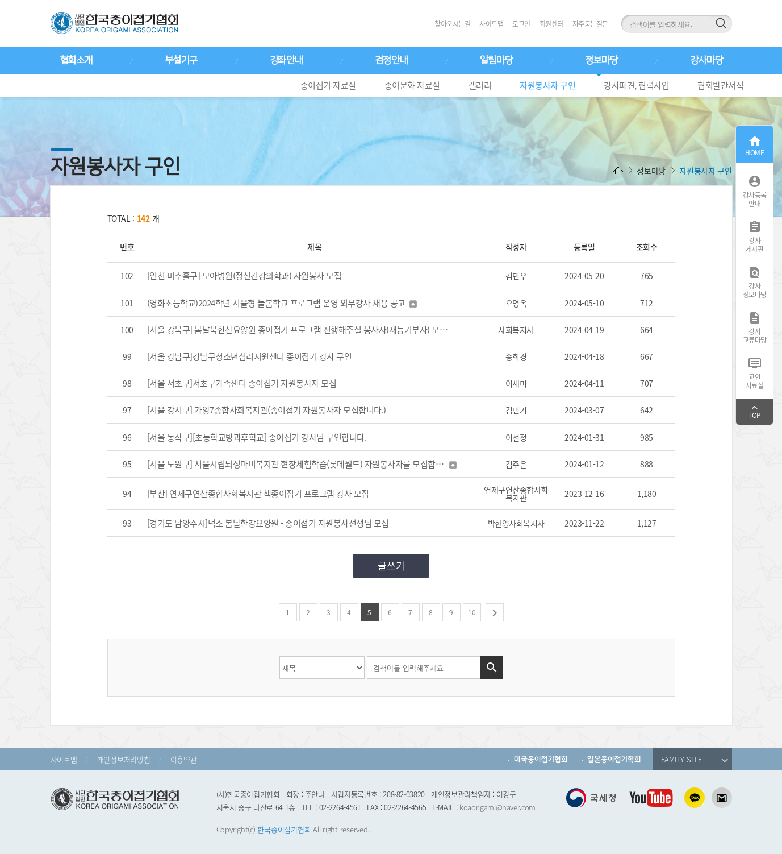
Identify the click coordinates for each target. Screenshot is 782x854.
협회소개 (76, 60)
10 (472, 612)
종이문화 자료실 (412, 85)
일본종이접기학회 (614, 759)
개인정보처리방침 (123, 759)
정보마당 (601, 60)
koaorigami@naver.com (497, 807)
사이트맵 (491, 24)
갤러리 (480, 85)
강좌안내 (286, 60)
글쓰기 (391, 565)
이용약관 (183, 759)
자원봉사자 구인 (547, 85)
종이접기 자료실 (328, 85)
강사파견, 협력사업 (636, 85)
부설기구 (181, 60)
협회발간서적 (720, 85)
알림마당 (496, 60)
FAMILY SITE (694, 759)
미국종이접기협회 (541, 759)
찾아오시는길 (452, 24)
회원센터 (551, 24)
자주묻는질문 (590, 24)
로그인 (521, 24)
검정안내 (391, 60)
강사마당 (706, 60)
